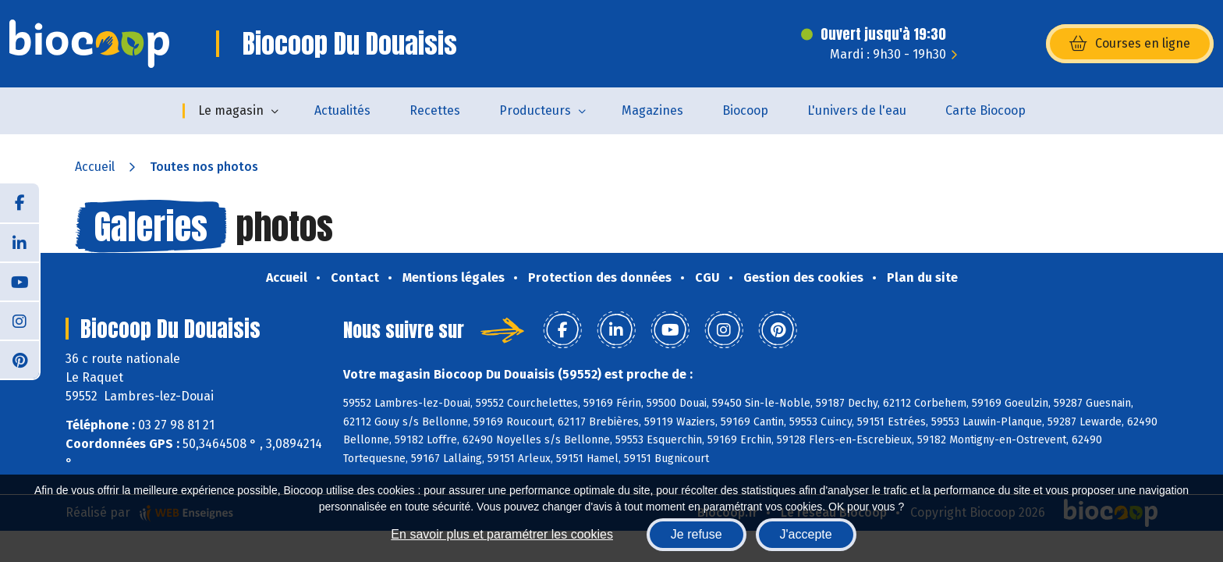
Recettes (434, 110)
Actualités (342, 110)
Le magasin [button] (231, 110)
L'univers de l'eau (856, 110)
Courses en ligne (1129, 44)
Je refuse (696, 534)
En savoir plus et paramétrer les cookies (502, 534)
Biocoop (745, 110)
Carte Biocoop (985, 110)
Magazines (652, 110)
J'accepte (806, 534)
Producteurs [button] (535, 110)
